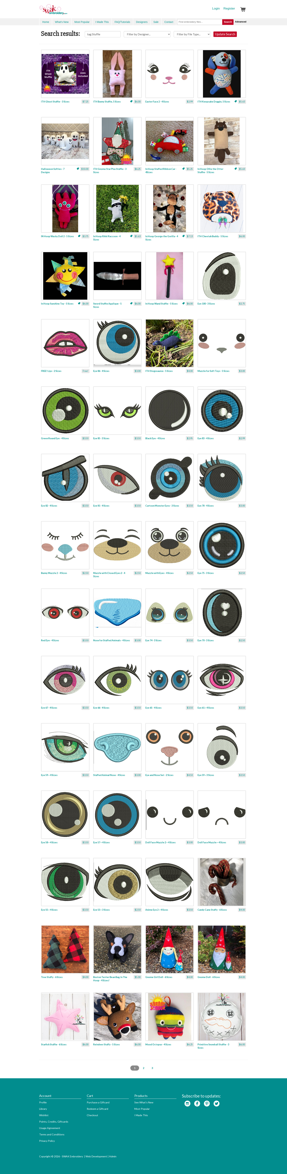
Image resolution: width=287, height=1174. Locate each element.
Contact (168, 21)
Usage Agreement (49, 1128)
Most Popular (82, 21)
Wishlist (44, 1115)
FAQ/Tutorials (122, 21)
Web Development (96, 1156)
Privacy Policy (47, 1140)
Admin (112, 1156)
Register (229, 8)
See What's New (143, 1102)
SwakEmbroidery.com (66, 11)
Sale (156, 21)
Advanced (240, 21)
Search (228, 21)
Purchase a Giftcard (98, 1102)
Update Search (225, 34)
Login (216, 8)
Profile (43, 1102)
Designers (142, 21)
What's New (61, 21)
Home (45, 21)
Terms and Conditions (51, 1134)
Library (43, 1108)
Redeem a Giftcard (97, 1108)
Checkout (92, 1115)
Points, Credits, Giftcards (53, 1121)
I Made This (102, 21)
